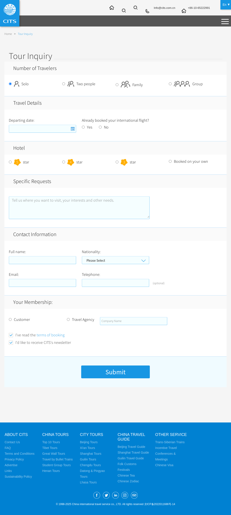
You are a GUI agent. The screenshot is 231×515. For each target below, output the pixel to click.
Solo (19, 83)
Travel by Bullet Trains (57, 459)
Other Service (171, 434)
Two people (78, 83)
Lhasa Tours (88, 482)
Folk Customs (127, 464)
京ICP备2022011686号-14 (159, 504)
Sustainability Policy (18, 476)
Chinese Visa (164, 465)
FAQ (8, 448)
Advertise (11, 465)
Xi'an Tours (87, 448)
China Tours (55, 434)
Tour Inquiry (25, 34)
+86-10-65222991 (196, 8)
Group (186, 83)
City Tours (92, 434)
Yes (87, 127)
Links (8, 471)
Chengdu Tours (90, 465)
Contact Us (12, 442)
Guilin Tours (88, 459)
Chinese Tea (126, 475)
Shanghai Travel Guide (133, 452)
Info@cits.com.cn (160, 8)
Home (8, 34)
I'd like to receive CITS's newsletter (43, 343)
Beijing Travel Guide (131, 447)
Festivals (124, 469)
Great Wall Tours (53, 453)
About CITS (16, 434)
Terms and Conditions (19, 453)
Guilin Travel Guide (131, 458)
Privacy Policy (14, 459)
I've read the (40, 335)
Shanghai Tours (90, 453)
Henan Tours (51, 471)
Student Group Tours (56, 465)
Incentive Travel (166, 448)
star (19, 162)
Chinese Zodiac (128, 481)
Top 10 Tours (51, 442)
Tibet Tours (49, 448)
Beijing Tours (89, 442)
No (104, 127)
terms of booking (51, 335)
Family (129, 84)
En (224, 4)
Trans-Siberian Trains (170, 442)
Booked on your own (188, 161)
